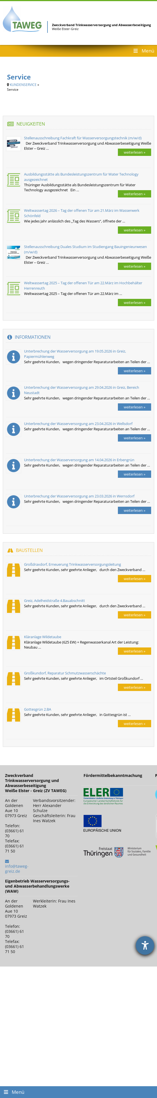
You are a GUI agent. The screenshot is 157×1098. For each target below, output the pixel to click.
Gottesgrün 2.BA (37, 709)
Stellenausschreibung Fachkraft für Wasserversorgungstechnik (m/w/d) (83, 137)
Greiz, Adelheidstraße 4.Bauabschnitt (54, 600)
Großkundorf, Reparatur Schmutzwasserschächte (65, 673)
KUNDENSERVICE (23, 84)
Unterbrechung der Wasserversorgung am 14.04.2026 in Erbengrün (79, 459)
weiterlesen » (134, 152)
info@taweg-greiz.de (16, 868)
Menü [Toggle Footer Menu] (13, 1092)
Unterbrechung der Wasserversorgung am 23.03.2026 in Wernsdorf (79, 496)
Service (19, 76)
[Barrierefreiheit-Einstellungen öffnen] (145, 945)
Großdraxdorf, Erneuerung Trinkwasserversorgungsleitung (72, 564)
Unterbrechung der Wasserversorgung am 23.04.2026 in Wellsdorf (78, 423)
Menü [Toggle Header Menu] (143, 50)
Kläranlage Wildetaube (42, 636)
